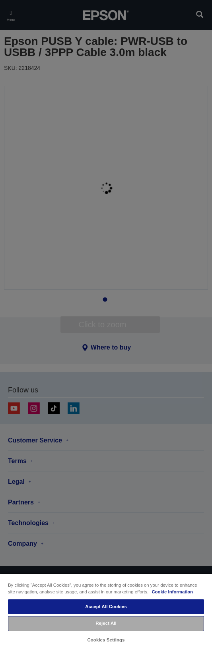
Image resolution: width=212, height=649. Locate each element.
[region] (106, 611)
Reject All (106, 623)
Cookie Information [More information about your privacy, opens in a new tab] (172, 591)
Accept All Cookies (106, 606)
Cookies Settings (105, 639)
